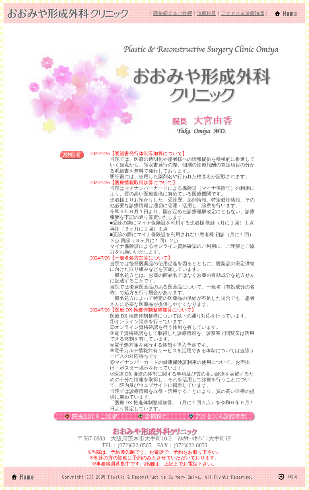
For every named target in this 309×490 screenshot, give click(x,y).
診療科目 (206, 13)
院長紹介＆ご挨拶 (172, 13)
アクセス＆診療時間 (242, 13)
